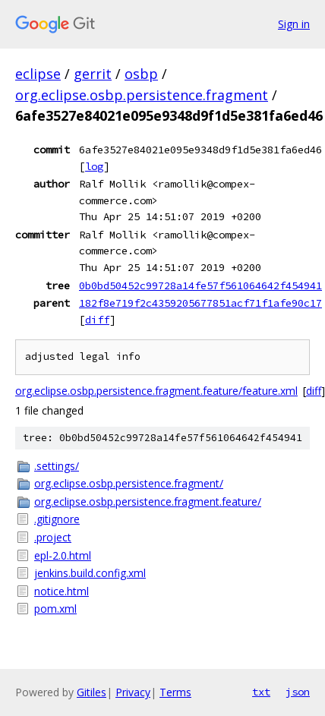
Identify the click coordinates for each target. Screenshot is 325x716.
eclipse (38, 74)
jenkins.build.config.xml (90, 573)
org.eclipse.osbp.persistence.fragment (141, 95)
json (298, 692)
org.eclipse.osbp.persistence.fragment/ (128, 483)
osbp (141, 74)
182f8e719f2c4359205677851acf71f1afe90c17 (200, 303)
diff (97, 319)
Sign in (294, 24)
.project (52, 537)
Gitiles (91, 692)
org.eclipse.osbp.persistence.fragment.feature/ (147, 501)
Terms (175, 692)
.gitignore (57, 519)
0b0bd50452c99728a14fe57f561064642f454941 (200, 285)
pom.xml (55, 608)
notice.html (61, 591)
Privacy (132, 692)
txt (261, 692)
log (94, 166)
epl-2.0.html (62, 555)
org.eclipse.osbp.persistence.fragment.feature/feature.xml (156, 390)
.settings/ (56, 466)
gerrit (93, 74)
